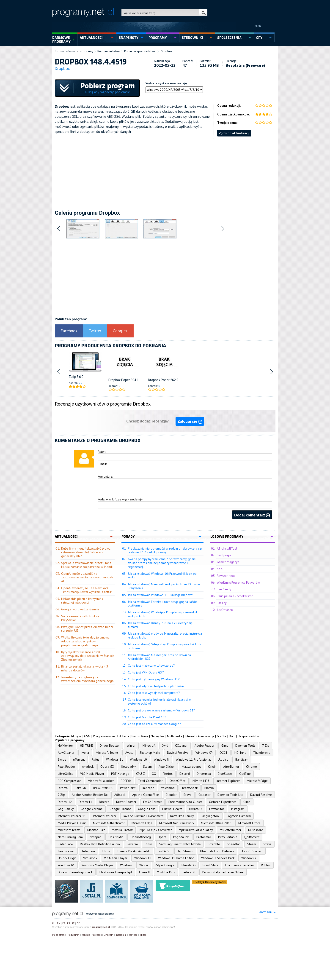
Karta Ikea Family (182, 816)
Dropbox (166, 51)
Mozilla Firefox (122, 830)
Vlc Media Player (115, 858)
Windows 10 (138, 759)
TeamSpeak (190, 788)
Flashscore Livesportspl (115, 872)
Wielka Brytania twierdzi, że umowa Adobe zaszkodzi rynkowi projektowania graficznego (85, 641)
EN (58, 923)
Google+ (120, 330)
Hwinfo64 (195, 809)
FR (68, 923)
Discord (184, 774)
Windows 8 (161, 759)
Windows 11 (114, 759)
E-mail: (102, 464)
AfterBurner (231, 766)
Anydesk (88, 766)
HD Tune (240, 753)
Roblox (266, 865)
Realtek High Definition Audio (100, 844)
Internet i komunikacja (199, 736)
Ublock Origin (67, 858)
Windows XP (204, 753)
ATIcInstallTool (227, 548)
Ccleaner (204, 795)
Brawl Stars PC (103, 788)
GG (154, 774)
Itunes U (144, 872)
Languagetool (210, 816)
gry (259, 38)
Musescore (255, 830)
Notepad (96, 837)
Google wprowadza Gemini (80, 609)
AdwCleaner (66, 753)
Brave (188, 795)
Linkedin (108, 934)
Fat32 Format (152, 802)
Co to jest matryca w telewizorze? (151, 665)
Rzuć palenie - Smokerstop (235, 596)
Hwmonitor (216, 809)
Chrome (251, 766)
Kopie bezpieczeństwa (139, 51)
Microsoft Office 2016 (216, 823)
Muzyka (76, 736)
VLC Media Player (92, 774)
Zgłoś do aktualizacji (234, 133)
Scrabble (214, 844)
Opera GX (107, 766)
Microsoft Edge (257, 781)
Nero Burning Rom (70, 837)
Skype (62, 759)
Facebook (68, 330)
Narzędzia (158, 736)
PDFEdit (126, 781)
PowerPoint (127, 788)
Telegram (88, 851)
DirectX (63, 788)
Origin (212, 766)
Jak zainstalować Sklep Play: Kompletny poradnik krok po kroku (164, 646)
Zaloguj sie (189, 421)
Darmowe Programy (61, 40)
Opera (162, 837)
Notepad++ (128, 766)
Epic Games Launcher (239, 865)
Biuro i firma (140, 736)
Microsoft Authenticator (109, 823)
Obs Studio (116, 837)
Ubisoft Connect (252, 851)
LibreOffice (65, 774)
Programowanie (104, 736)
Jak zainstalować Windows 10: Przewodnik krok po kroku (162, 576)
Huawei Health (172, 809)
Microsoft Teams (107, 753)
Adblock (119, 795)
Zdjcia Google (165, 865)
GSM (87, 736)
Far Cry (222, 603)
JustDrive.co (225, 610)
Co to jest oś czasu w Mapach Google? (154, 724)
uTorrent (79, 759)
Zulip (72, 377)
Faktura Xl (188, 872)
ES (63, 923)
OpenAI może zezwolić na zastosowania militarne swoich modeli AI (87, 577)
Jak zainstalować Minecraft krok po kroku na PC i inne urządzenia (164, 586)
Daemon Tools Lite (230, 795)
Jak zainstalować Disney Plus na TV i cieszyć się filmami (160, 625)
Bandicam (241, 759)
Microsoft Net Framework (176, 823)
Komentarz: (105, 476)
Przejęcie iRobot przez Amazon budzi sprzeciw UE (87, 629)
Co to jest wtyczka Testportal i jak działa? (156, 686)
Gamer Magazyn (228, 562)
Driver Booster (110, 745)
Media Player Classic (72, 823)
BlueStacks (225, 774)
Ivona (85, 753)
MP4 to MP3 (200, 781)
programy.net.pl (101, 927)
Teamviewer (66, 851)
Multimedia (174, 736)
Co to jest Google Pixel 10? (147, 717)
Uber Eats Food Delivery (217, 851)
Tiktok (106, 851)
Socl (220, 569)
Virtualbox (90, 858)
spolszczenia (229, 38)
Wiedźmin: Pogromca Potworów (238, 582)
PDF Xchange (120, 774)
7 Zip (265, 745)
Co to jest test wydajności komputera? (154, 693)
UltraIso (223, 759)
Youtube (133, 934)
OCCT (224, 753)
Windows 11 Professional (193, 759)
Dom (232, 736)
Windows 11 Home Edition (176, 858)
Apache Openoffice (145, 795)
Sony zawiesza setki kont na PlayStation (80, 618)
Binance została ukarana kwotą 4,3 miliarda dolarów (84, 668)
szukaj (203, 12)
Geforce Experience (222, 802)
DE (78, 923)
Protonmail (203, 837)
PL (53, 923)
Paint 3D (80, 788)
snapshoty (128, 38)
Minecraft (149, 745)
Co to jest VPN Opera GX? (146, 672)
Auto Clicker (167, 766)
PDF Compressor (69, 781)
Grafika (221, 736)
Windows (126, 865)
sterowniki (192, 38)
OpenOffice (178, 781)
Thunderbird (261, 753)
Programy (86, 51)
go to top (265, 912)
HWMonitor (65, 745)
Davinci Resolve (178, 753)
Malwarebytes (191, 766)
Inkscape (148, 788)
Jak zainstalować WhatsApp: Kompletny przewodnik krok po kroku (163, 614)
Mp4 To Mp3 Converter (156, 830)
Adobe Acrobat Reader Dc (89, 795)
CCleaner (181, 745)
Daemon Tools (245, 745)
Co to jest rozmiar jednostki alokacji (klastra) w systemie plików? (159, 701)
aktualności (91, 38)
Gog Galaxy (66, 809)
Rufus (95, 759)
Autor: (101, 451)
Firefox (168, 774)
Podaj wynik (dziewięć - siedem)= (120, 499)
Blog (258, 26)
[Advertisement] (165, 171)
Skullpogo (224, 555)
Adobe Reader (204, 745)
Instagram (238, 809)
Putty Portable (227, 837)
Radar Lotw (65, 844)
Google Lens (146, 809)
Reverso (132, 844)
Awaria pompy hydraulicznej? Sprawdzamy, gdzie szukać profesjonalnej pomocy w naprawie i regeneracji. (162, 563)
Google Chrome (92, 809)
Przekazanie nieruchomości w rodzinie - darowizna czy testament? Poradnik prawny (165, 550)
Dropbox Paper (119, 380)
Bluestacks (189, 865)
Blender (171, 795)
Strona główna (65, 51)
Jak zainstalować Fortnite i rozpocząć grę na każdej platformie (163, 604)
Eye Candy (224, 589)
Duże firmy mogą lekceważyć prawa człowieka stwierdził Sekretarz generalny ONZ (85, 552)
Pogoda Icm (181, 837)
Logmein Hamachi (239, 816)
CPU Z (140, 774)
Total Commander (150, 781)
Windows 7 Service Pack (217, 858)
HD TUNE (86, 745)
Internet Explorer (228, 781)
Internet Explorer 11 (72, 816)
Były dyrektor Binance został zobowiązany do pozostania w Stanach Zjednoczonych (87, 656)
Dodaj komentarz (252, 515)
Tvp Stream (185, 851)
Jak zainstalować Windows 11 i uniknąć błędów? (160, 595)
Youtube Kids (166, 872)
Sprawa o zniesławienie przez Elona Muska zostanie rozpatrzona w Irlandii (87, 565)
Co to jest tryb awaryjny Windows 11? (154, 679)
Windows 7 (248, 858)
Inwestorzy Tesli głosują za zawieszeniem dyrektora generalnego (87, 679)
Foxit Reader (66, 766)
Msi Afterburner (230, 830)
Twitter (95, 330)
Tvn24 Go (163, 851)
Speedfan (233, 844)
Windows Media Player (97, 865)
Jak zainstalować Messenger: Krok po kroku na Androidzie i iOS (159, 657)
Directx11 (85, 802)
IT (73, 923)
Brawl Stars (210, 865)
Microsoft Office (249, 823)
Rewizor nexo (226, 576)
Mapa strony (59, 934)
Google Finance (120, 809)
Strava (267, 844)
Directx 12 (65, 802)
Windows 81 (66, 865)
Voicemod (168, 788)
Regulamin (74, 934)
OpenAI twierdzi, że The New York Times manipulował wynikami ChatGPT (87, 590)
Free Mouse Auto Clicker (185, 802)
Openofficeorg (140, 837)
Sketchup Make (150, 753)
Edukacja (123, 736)
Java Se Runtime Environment (143, 816)
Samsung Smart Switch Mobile (180, 844)
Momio (209, 788)
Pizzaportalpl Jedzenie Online (223, 872)
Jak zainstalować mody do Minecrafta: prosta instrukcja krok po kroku (165, 635)
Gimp (224, 745)
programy (157, 38)
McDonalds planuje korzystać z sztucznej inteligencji (82, 601)
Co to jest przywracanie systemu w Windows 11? (161, 710)
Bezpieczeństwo (108, 51)
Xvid (165, 745)
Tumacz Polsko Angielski (133, 851)
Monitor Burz (96, 830)
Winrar (131, 745)
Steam (147, 766)
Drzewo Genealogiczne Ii (75, 872)
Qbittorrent (251, 837)
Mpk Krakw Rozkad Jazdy (196, 830)
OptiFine (245, 774)
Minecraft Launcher (101, 781)
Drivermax (204, 774)
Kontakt (86, 934)
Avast (129, 753)
